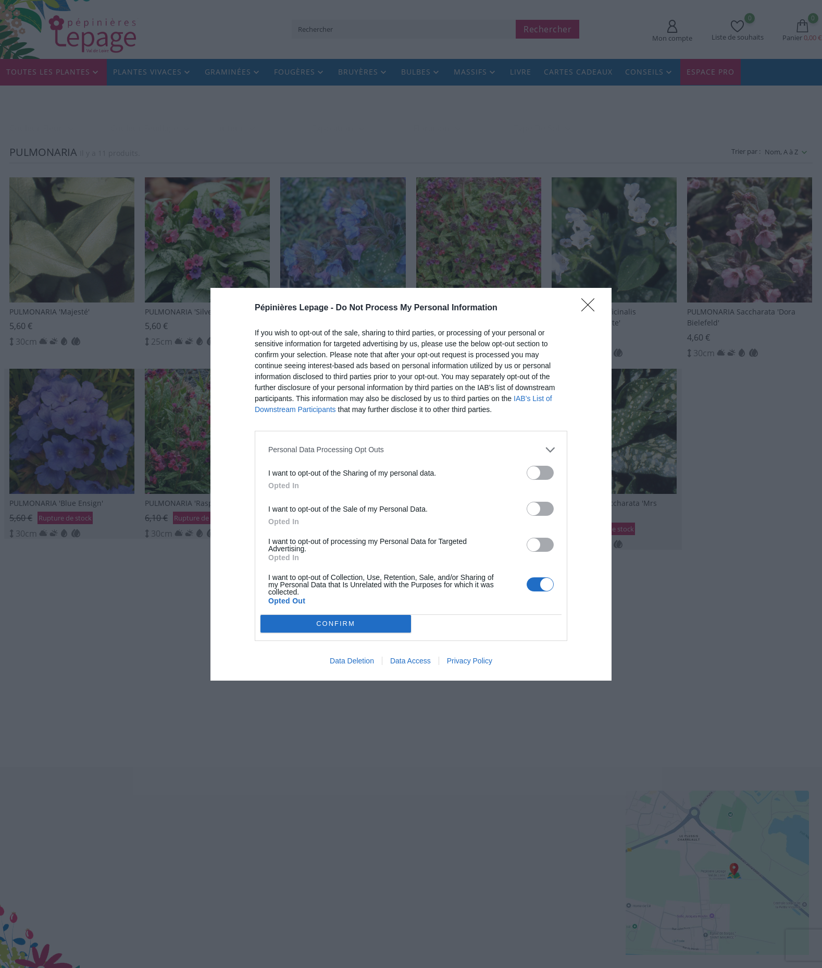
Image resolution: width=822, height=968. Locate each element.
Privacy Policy (469, 661)
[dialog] (411, 484)
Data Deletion (352, 661)
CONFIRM (335, 623)
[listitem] (411, 449)
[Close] (591, 308)
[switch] (540, 473)
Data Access (410, 661)
